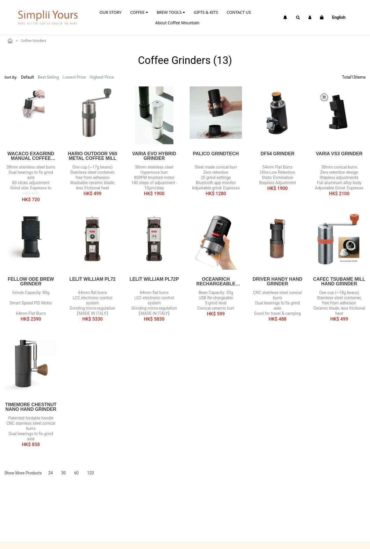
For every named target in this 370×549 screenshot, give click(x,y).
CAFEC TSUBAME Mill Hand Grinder (339, 281)
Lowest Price (74, 77)
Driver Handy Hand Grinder (277, 281)
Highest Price (102, 77)
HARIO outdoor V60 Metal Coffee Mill (92, 156)
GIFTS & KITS (206, 12)
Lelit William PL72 (92, 279)
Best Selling (48, 77)
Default (27, 77)
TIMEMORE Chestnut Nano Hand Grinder (31, 407)
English (338, 17)
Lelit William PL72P (154, 279)
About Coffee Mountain (177, 22)
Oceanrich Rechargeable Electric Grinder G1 (216, 281)
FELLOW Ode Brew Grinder (31, 281)
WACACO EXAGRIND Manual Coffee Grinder (31, 156)
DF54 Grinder (277, 153)
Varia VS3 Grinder (339, 153)
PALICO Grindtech (216, 153)
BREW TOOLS (171, 12)
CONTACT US (239, 12)
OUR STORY (110, 12)
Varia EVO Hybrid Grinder (154, 156)
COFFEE (139, 12)
